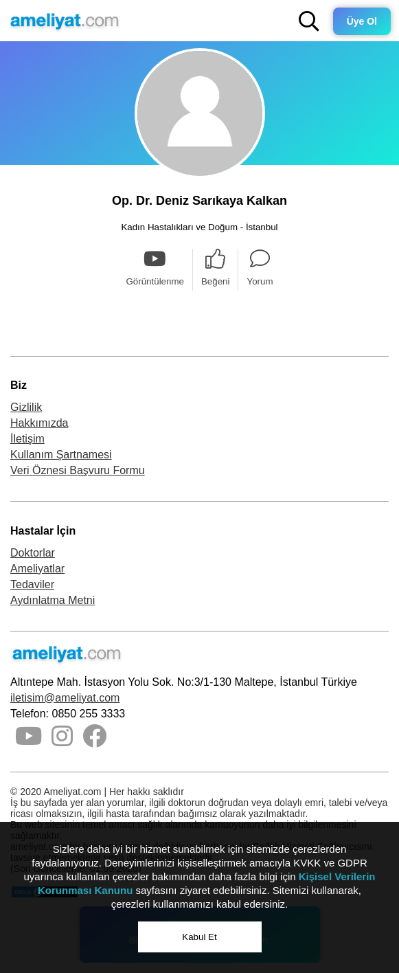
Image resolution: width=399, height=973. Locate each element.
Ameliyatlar (37, 568)
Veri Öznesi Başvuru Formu (77, 470)
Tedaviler (32, 584)
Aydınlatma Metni (52, 600)
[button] (309, 21)
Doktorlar (32, 553)
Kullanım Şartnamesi (61, 454)
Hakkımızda (39, 423)
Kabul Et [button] (199, 937)
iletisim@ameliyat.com (64, 698)
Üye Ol (362, 21)
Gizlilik (26, 407)
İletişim (27, 439)
